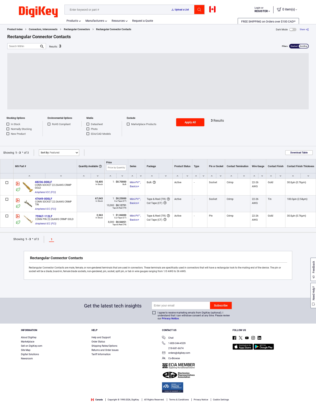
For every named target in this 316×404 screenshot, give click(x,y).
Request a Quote (142, 20)
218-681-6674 (173, 348)
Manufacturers (94, 20)
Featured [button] (50, 152)
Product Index (15, 29)
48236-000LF (43, 182)
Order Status (98, 341)
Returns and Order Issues (104, 350)
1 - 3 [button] (18, 152)
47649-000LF (43, 198)
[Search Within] (23, 46)
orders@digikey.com (176, 353)
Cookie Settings (221, 399)
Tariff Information (101, 354)
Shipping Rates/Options (104, 345)
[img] (38, 12)
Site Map (25, 350)
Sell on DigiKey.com (31, 345)
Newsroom (27, 358)
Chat (168, 338)
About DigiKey (28, 337)
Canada (97, 399)
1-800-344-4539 (174, 343)
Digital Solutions (30, 354)
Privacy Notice (170, 318)
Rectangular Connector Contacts (113, 29)
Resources (118, 20)
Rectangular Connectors (77, 29)
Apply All (190, 122)
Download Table (299, 152)
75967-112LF (43, 216)
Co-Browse (171, 359)
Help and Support (101, 337)
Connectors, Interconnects (43, 29)
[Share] (304, 29)
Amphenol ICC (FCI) (45, 192)
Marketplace (27, 341)
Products (72, 20)
